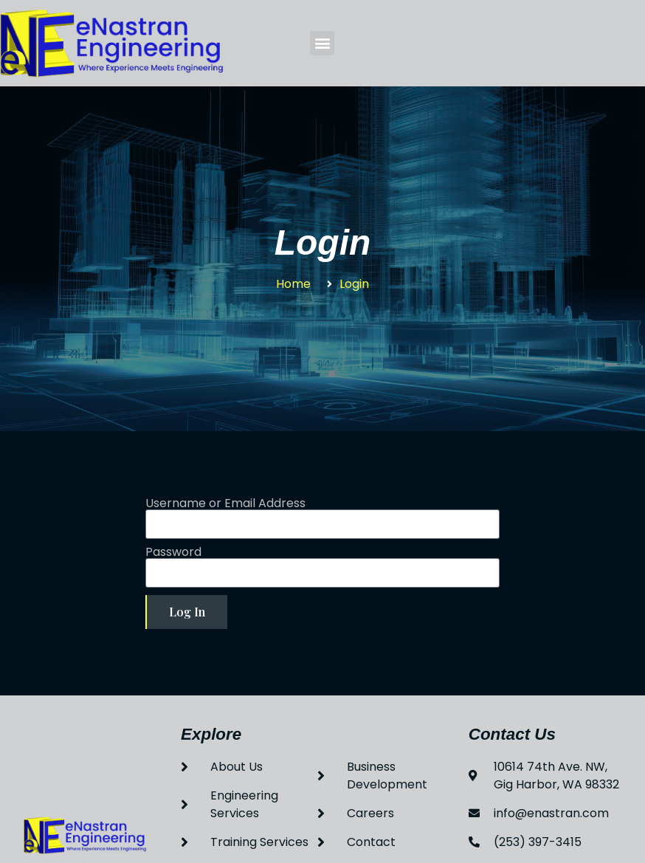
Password (173, 552)
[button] (322, 43)
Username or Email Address (225, 503)
